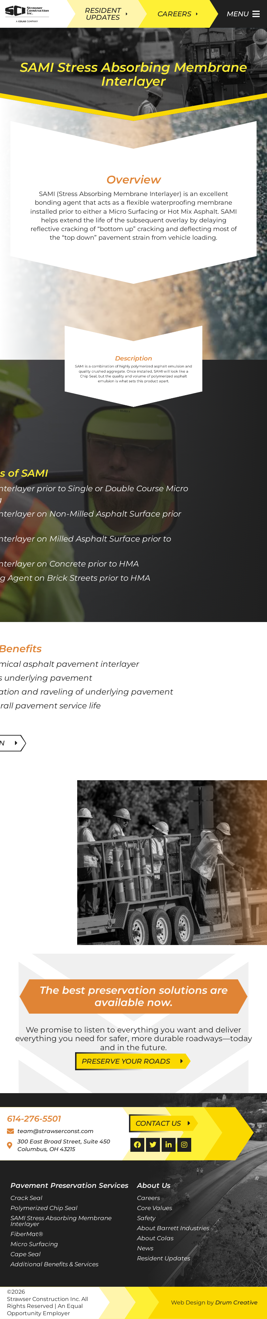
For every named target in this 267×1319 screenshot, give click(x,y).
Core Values (154, 1208)
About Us (153, 1185)
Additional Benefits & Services (54, 1264)
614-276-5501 (34, 1119)
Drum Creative (236, 1302)
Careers (148, 1197)
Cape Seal (25, 1254)
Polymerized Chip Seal (44, 1208)
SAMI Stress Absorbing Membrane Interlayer (61, 1221)
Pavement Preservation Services (69, 1185)
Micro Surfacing (34, 1244)
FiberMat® (26, 1234)
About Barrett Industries (173, 1228)
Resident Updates (163, 1258)
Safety (146, 1218)
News (145, 1248)
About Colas (155, 1238)
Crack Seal (26, 1197)
